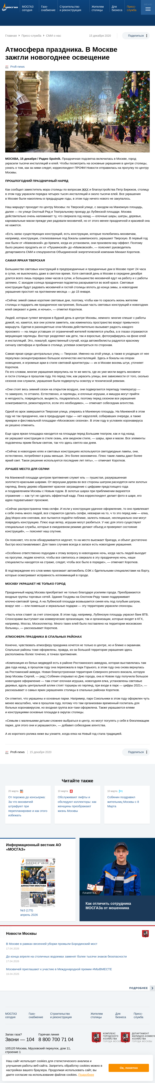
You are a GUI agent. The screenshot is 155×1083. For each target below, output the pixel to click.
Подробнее (86, 1074)
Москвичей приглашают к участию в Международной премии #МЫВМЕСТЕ (59, 969)
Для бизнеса (120, 1015)
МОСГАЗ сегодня (11, 1015)
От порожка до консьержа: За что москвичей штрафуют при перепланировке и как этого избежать (27, 806)
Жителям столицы (97, 1015)
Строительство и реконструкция (61, 1015)
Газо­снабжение (36, 1015)
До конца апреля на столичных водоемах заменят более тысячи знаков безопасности (66, 956)
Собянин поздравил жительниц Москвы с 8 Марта (123, 801)
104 (30, 1039)
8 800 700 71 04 (55, 1039)
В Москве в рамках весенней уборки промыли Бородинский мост (51, 943)
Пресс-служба (138, 1015)
